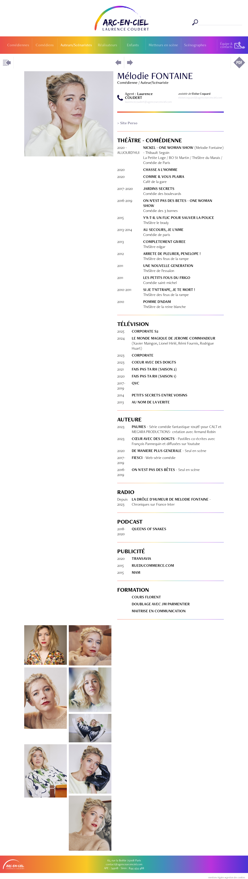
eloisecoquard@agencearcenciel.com (200, 97)
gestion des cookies (235, 877)
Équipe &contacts (226, 45)
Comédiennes (18, 44)
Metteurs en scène (163, 44)
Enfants (133, 44)
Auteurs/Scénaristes (76, 44)
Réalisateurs (107, 44)
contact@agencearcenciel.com (124, 864)
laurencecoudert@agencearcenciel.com (148, 102)
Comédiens (45, 44)
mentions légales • (217, 877)
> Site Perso (127, 122)
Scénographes (195, 44)
